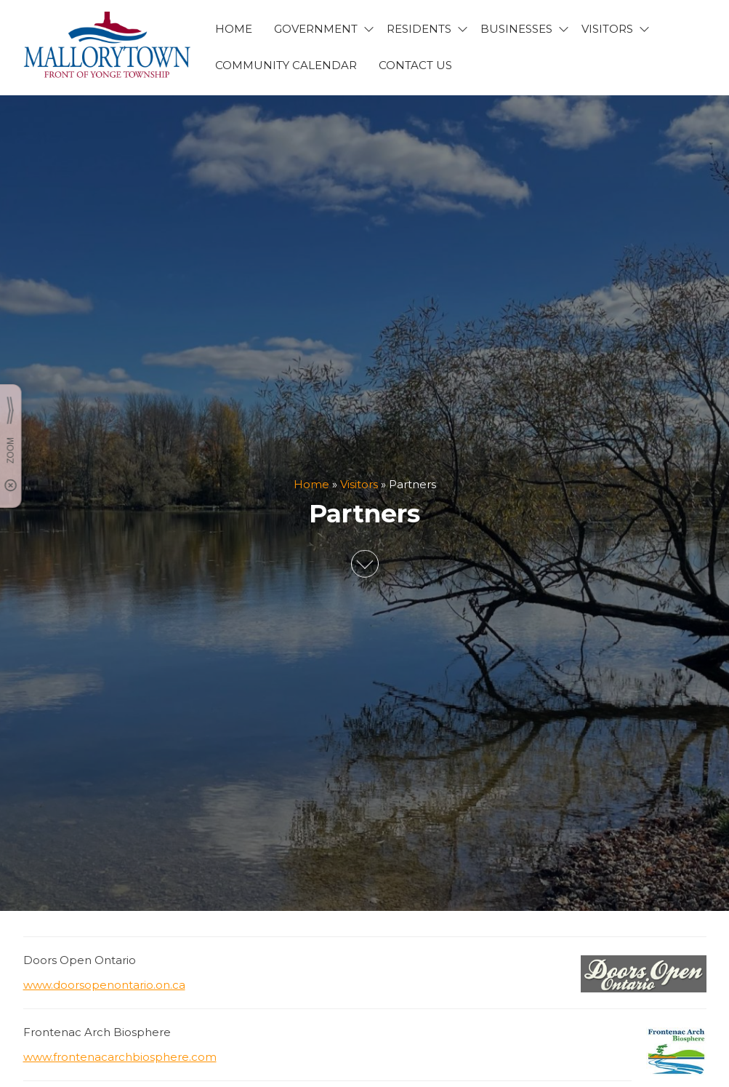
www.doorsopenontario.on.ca (104, 985)
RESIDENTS (419, 29)
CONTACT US (415, 65)
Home (311, 484)
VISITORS (607, 29)
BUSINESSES (516, 29)
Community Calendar (286, 65)
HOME (233, 29)
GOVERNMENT (316, 29)
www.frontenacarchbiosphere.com (120, 1057)
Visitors (359, 484)
